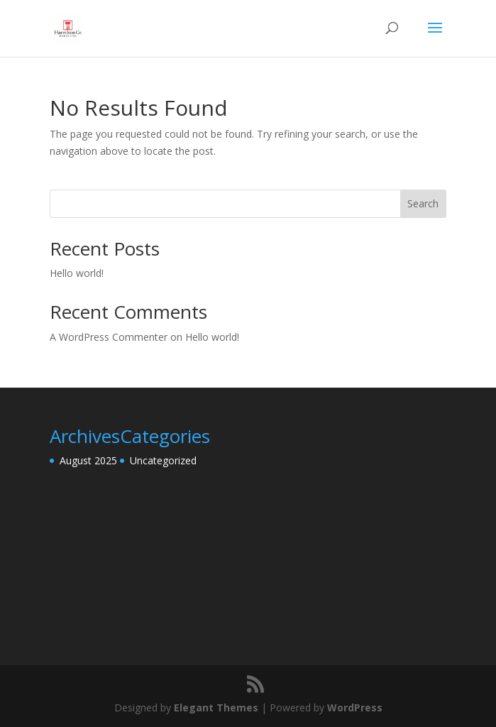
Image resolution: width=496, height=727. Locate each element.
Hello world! (77, 273)
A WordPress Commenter (108, 337)
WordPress (354, 707)
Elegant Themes (216, 707)
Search (423, 203)
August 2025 (88, 460)
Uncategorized (163, 460)
